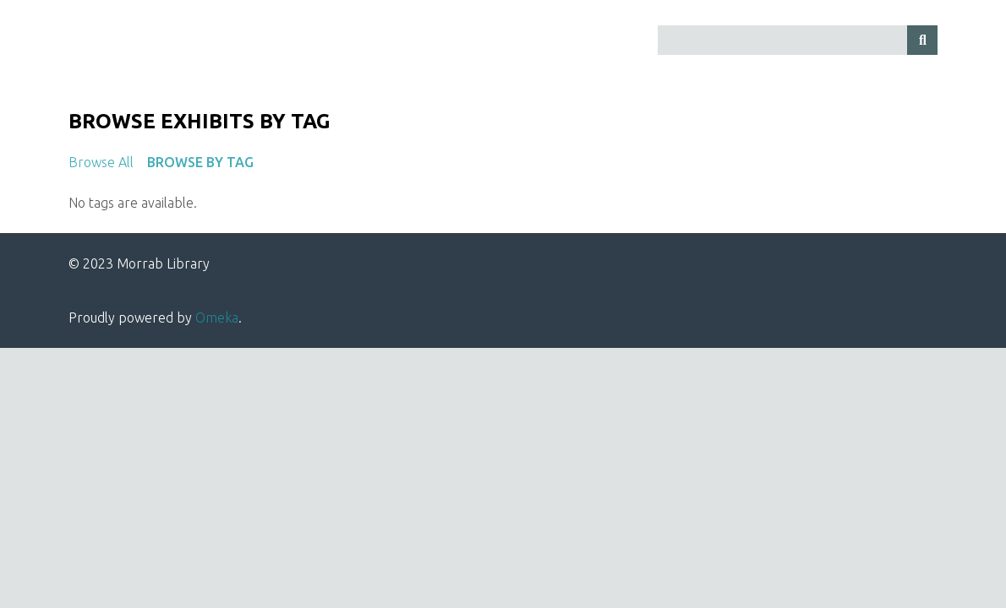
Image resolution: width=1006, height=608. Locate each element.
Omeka (216, 317)
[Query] (798, 40)
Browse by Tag (200, 162)
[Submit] (922, 40)
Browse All (101, 162)
